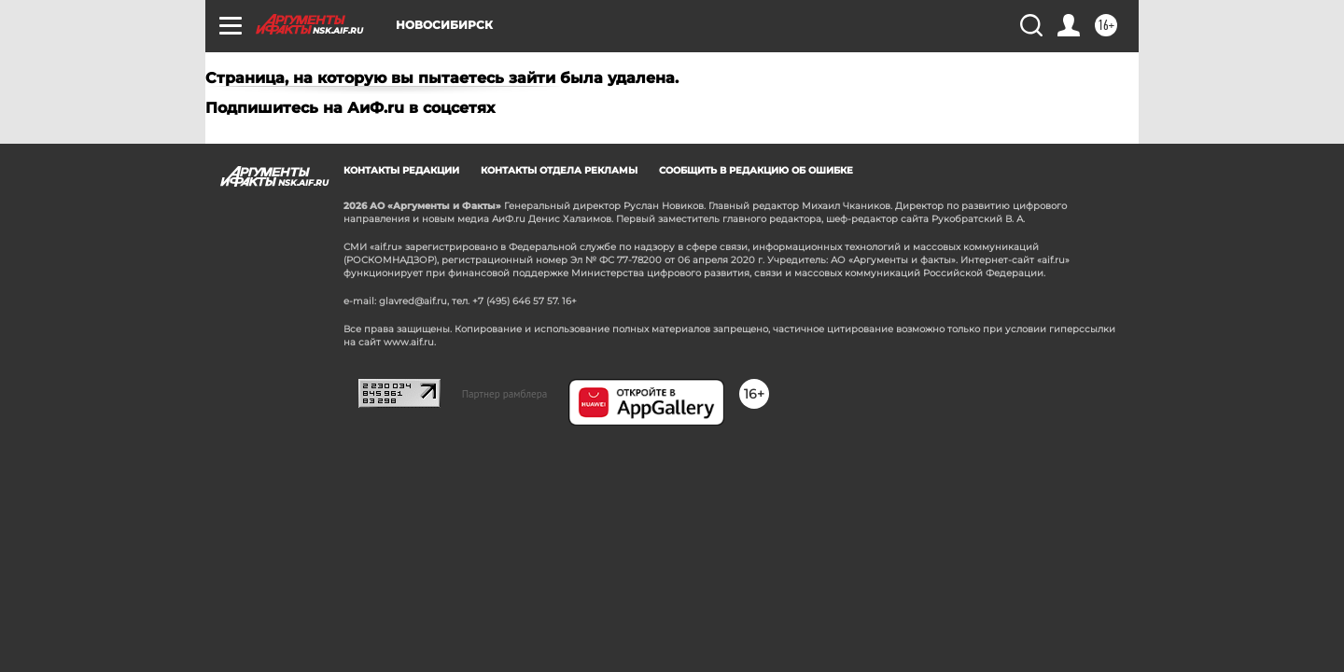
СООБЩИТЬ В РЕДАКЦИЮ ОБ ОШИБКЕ (756, 170)
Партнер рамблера (505, 393)
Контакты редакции (401, 170)
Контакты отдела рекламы (559, 170)
